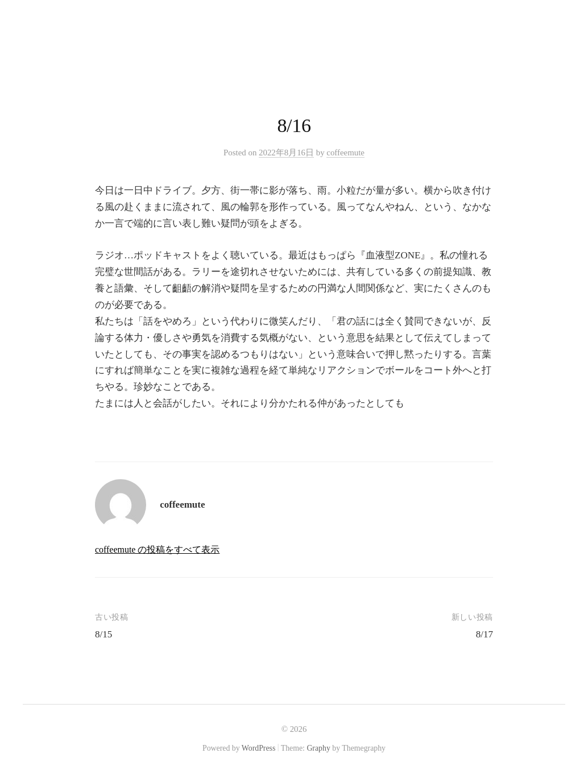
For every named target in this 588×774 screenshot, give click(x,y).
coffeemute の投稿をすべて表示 (157, 549)
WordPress (259, 748)
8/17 (484, 634)
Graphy (318, 748)
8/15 (103, 634)
